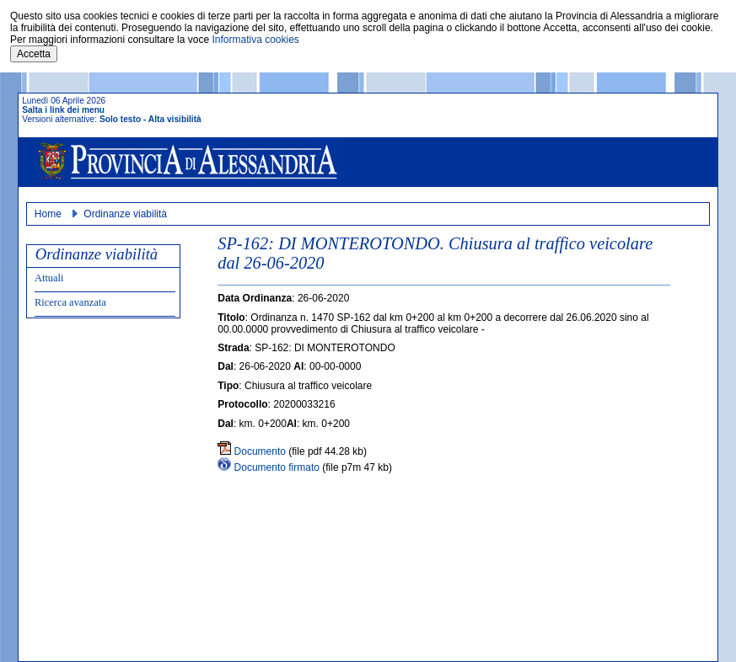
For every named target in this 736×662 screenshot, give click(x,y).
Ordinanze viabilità (125, 214)
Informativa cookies (255, 39)
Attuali (49, 278)
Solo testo (120, 119)
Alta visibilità (174, 119)
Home (48, 214)
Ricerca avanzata (70, 302)
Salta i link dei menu (63, 110)
